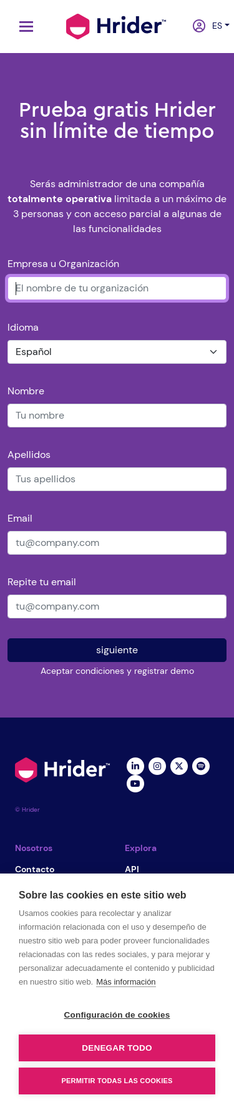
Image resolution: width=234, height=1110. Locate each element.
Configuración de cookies (117, 1015)
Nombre (25, 390)
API (132, 869)
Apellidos (29, 454)
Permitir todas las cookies (117, 1080)
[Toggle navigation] (23, 26)
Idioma (23, 327)
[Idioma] (117, 352)
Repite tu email (41, 581)
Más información (125, 981)
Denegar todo (117, 1048)
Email (19, 518)
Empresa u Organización (63, 263)
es (214, 25)
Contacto (34, 869)
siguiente (117, 649)
